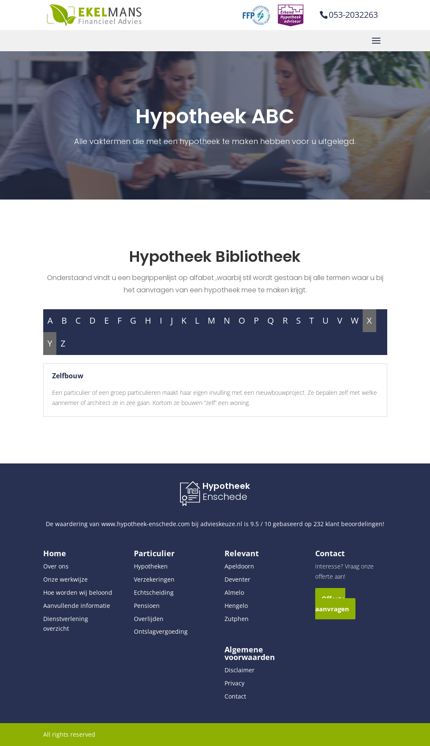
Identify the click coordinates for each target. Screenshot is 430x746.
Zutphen (237, 619)
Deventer (237, 579)
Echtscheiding (154, 592)
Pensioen (147, 606)
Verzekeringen (154, 579)
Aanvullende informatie (76, 606)
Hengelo (236, 606)
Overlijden (149, 619)
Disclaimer (240, 670)
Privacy (234, 683)
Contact (235, 696)
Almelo (234, 592)
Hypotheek (226, 486)
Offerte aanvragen (332, 603)
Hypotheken (151, 566)
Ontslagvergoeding (161, 631)
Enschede (225, 496)
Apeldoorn (239, 566)
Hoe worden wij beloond (77, 592)
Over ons (56, 566)
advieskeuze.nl (221, 524)
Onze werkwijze (65, 579)
